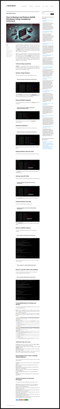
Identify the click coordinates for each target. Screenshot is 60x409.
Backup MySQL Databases (9, 50)
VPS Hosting (31, 6)
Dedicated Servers (24, 6)
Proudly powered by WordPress (11, 405)
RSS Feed (44, 18)
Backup (47, 6)
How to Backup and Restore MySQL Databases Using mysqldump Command (20, 19)
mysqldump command (9, 54)
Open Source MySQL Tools (9, 55)
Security (51, 6)
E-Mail (43, 6)
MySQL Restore (8, 53)
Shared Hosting (37, 6)
